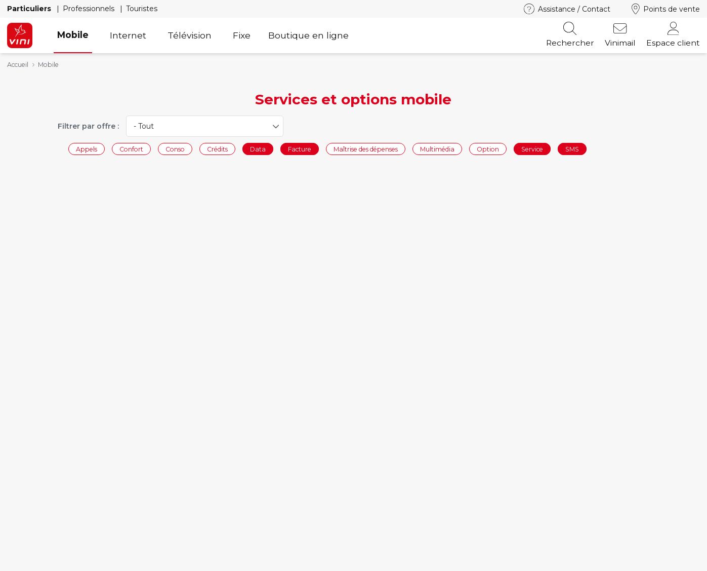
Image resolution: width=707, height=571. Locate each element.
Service (532, 149)
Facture (299, 149)
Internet (128, 35)
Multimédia (437, 149)
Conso (175, 149)
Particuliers (30, 8)
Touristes (141, 8)
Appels (86, 149)
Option (488, 149)
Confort (131, 149)
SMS (572, 149)
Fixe (242, 35)
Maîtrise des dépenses (366, 149)
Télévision (190, 35)
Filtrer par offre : (88, 126)
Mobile (73, 34)
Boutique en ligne (308, 35)
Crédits (217, 149)
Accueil (17, 64)
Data (258, 149)
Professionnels (89, 8)
